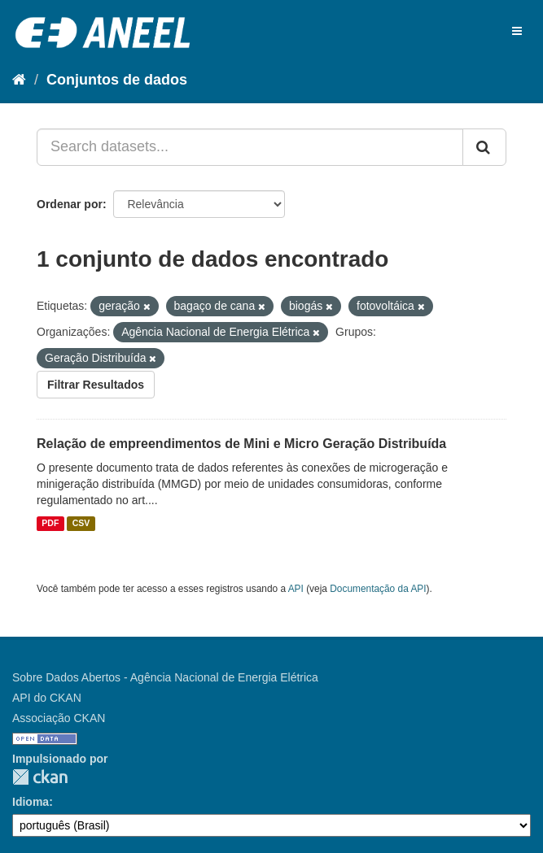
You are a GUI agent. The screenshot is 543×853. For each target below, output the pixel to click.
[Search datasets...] (250, 147)
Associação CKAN (58, 718)
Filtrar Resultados (95, 384)
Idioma (30, 801)
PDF (50, 524)
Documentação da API (378, 588)
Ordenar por (70, 204)
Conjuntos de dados (116, 80)
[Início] (19, 80)
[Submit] (484, 147)
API (296, 588)
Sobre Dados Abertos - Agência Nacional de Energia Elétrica (165, 677)
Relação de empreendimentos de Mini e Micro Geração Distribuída (241, 443)
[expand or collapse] (517, 31)
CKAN (40, 777)
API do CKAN (46, 697)
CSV (81, 524)
